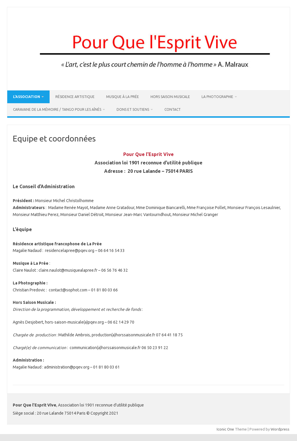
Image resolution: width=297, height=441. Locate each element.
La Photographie (217, 97)
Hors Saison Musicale (170, 97)
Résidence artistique (75, 97)
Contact (172, 109)
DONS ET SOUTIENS (133, 109)
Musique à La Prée (122, 97)
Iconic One (225, 429)
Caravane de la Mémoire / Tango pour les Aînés (57, 109)
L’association (26, 97)
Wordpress (280, 429)
